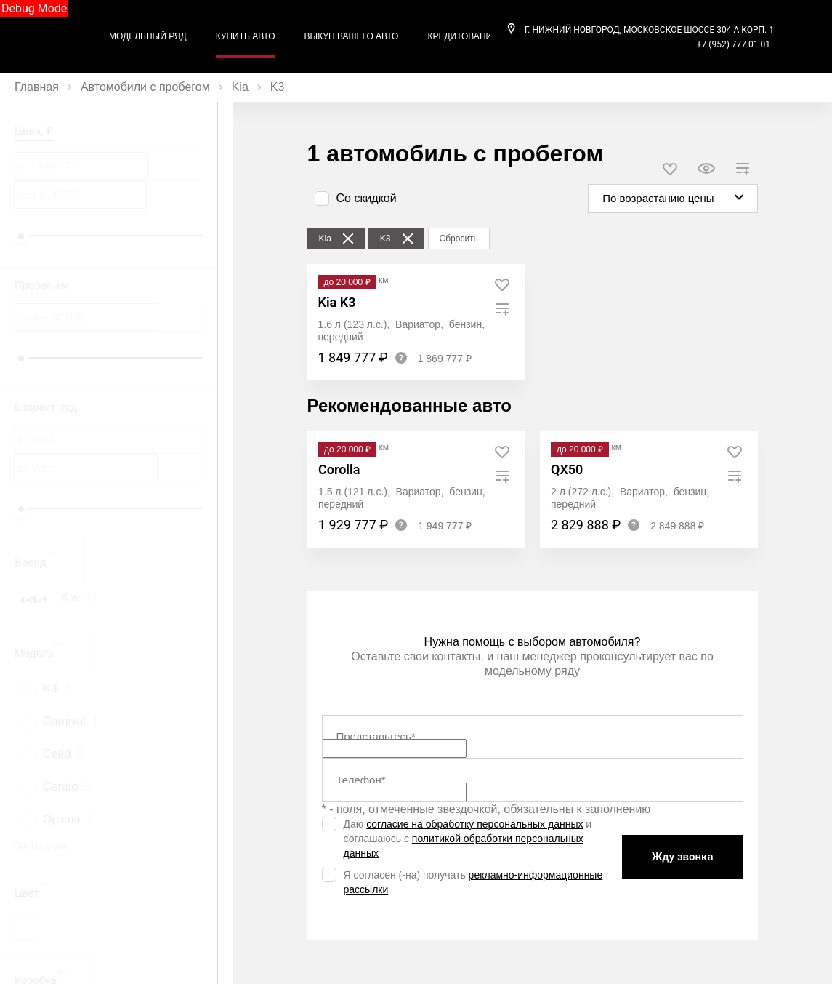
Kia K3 (337, 302)
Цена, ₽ (34, 130)
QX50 (567, 469)
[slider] (21, 236)
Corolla (339, 469)
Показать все (40, 846)
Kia (240, 87)
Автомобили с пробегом (145, 87)
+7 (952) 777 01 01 (733, 44)
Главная (37, 87)
